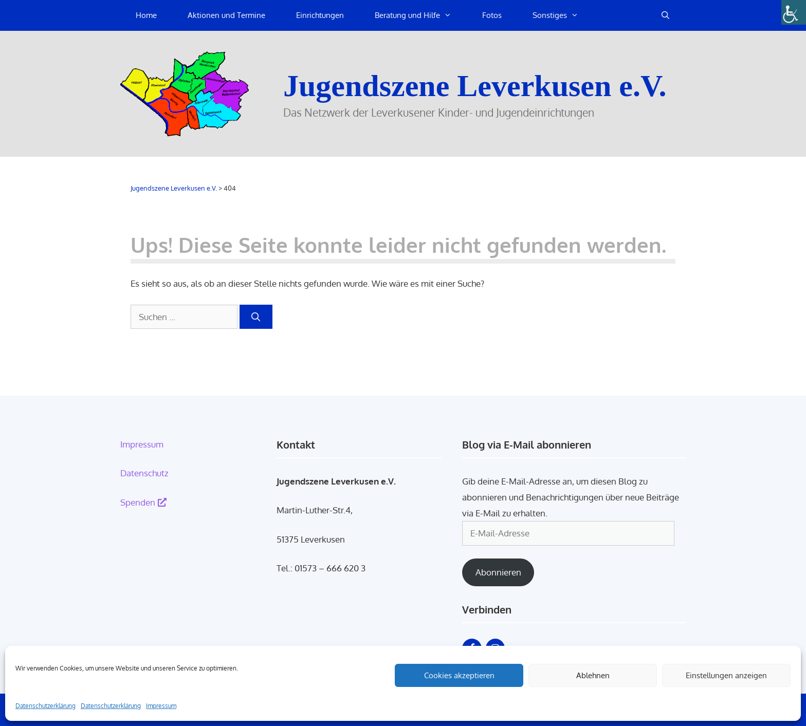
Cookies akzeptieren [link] (459, 675)
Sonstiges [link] (563, 15)
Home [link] (146, 15)
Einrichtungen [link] (320, 15)
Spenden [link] (143, 502)
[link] (793, 12)
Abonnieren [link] (498, 572)
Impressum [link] (161, 706)
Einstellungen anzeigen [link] (726, 675)
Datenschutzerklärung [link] (45, 706)
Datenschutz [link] (144, 473)
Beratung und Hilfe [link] (421, 15)
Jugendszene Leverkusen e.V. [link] (475, 86)
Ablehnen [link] (593, 675)
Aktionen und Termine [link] (226, 15)
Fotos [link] (492, 15)
